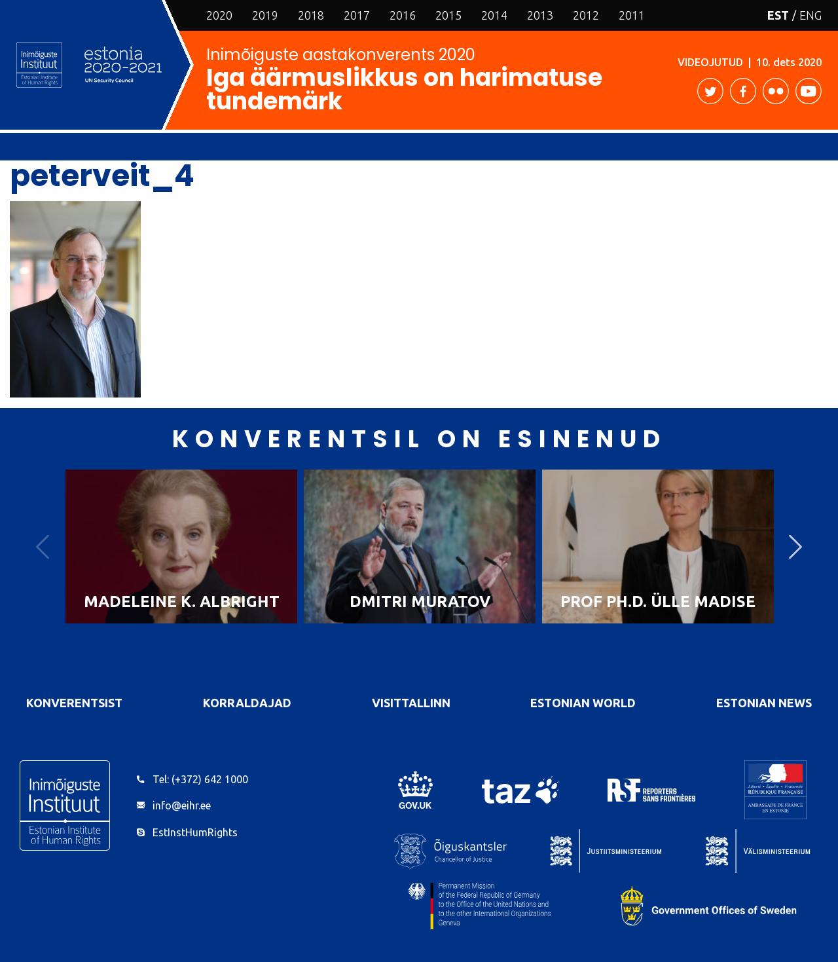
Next (795, 546)
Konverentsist (74, 702)
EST (778, 15)
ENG (810, 15)
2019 (265, 15)
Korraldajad (247, 702)
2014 (494, 15)
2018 (311, 15)
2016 (403, 15)
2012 (586, 15)
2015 (448, 15)
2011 (632, 15)
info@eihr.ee (182, 805)
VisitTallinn (411, 702)
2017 (357, 15)
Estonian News (764, 702)
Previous (42, 546)
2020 (219, 15)
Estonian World (583, 702)
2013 (540, 15)
